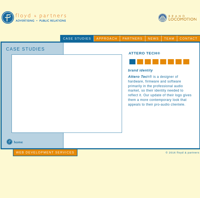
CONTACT (189, 38)
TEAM (169, 38)
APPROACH (106, 38)
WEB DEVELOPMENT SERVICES (45, 152)
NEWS (153, 38)
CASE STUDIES (77, 38)
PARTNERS (133, 38)
